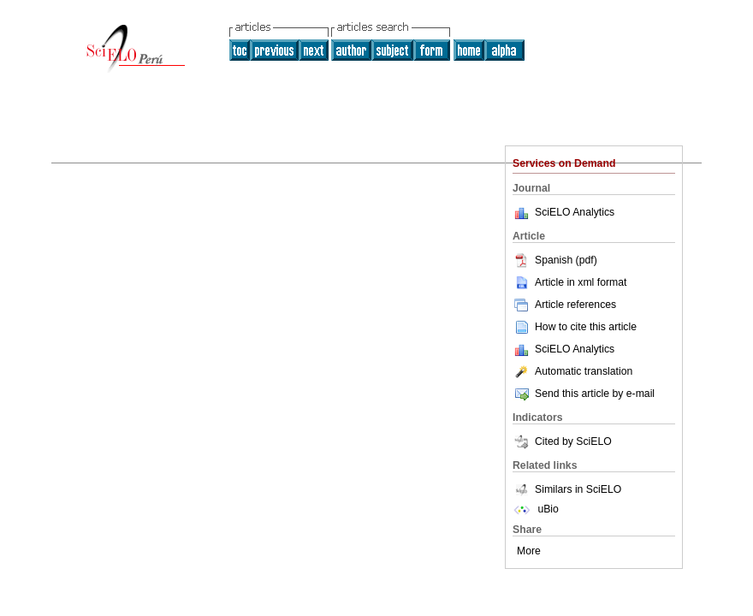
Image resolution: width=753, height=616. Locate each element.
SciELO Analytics (574, 212)
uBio (536, 509)
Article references (564, 305)
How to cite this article (586, 327)
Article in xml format (569, 282)
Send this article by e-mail (584, 394)
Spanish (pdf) (555, 260)
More (529, 551)
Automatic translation (572, 371)
